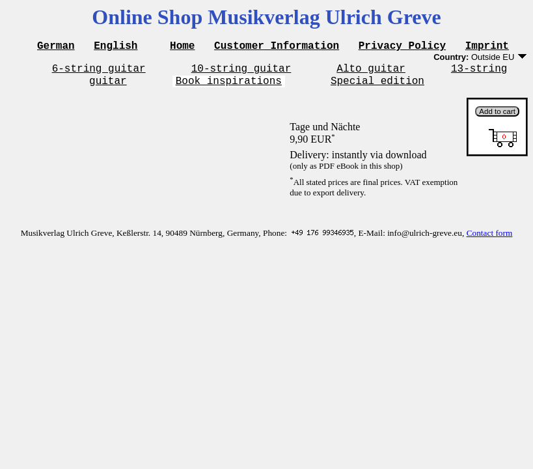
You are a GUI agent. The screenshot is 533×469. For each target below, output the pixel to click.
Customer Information (276, 47)
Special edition (377, 86)
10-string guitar (241, 71)
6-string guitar (99, 71)
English (115, 47)
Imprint (487, 47)
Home (182, 47)
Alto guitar (370, 71)
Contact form (490, 239)
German (56, 47)
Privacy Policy (402, 47)
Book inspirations (229, 86)
